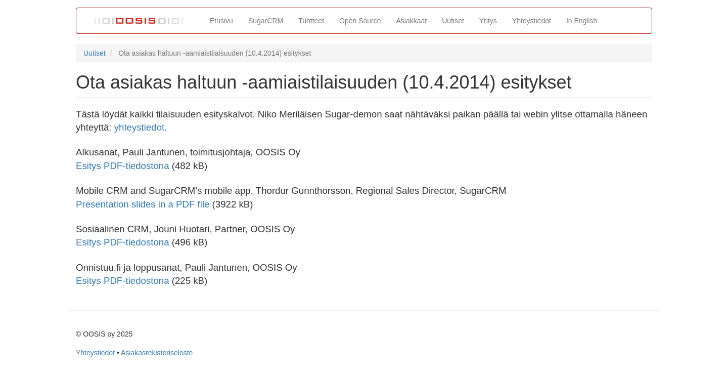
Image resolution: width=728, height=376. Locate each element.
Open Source (360, 21)
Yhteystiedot (531, 21)
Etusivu (221, 21)
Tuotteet (311, 21)
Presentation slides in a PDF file (142, 204)
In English (581, 21)
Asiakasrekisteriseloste (157, 353)
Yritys (488, 21)
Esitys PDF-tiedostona (122, 165)
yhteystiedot (139, 127)
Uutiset (453, 21)
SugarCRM (265, 21)
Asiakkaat (411, 21)
